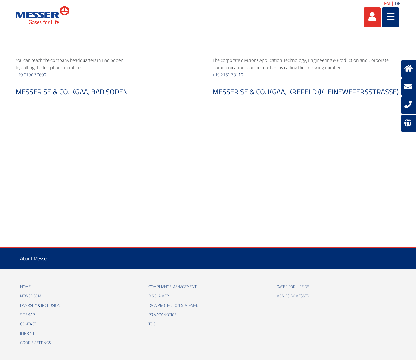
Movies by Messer (293, 296)
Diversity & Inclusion (40, 306)
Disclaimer (158, 296)
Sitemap (27, 315)
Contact (28, 324)
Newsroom (30, 296)
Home (25, 287)
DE (397, 3)
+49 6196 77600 (31, 75)
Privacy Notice (162, 315)
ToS (151, 324)
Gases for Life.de (293, 287)
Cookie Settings (35, 343)
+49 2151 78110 (228, 75)
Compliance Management (172, 287)
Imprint (27, 334)
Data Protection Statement (174, 306)
